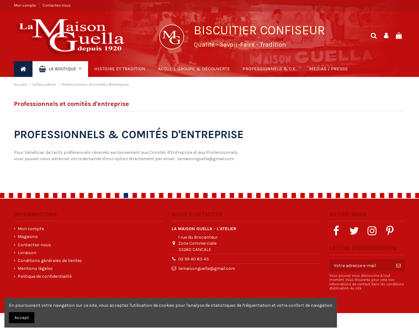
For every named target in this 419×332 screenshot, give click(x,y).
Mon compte (25, 5)
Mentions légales (35, 268)
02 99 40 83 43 (193, 259)
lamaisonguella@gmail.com (205, 158)
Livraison (27, 252)
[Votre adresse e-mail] (360, 265)
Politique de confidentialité (45, 276)
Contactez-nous (57, 5)
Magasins (28, 236)
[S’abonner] (398, 265)
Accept (22, 317)
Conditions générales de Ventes (50, 260)
